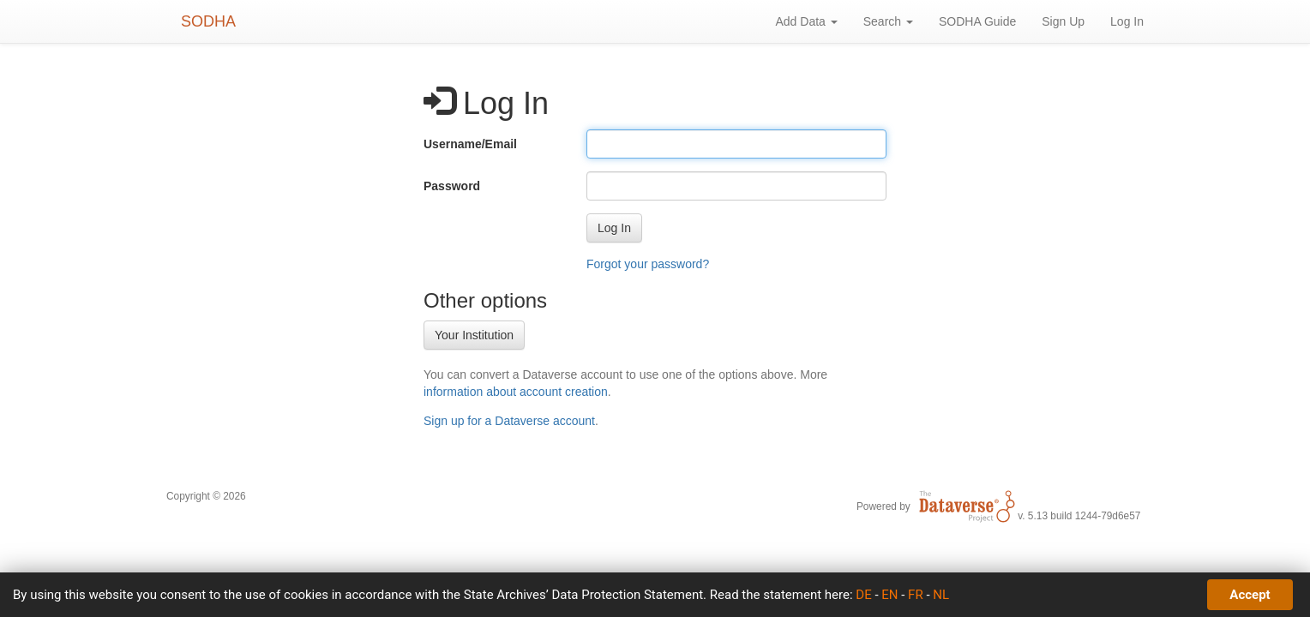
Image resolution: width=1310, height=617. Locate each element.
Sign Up (1063, 21)
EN (889, 594)
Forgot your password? (647, 264)
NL (941, 594)
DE (863, 594)
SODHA (208, 21)
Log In (1127, 21)
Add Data (806, 21)
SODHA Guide (977, 21)
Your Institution (474, 335)
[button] (614, 228)
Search (888, 21)
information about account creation (516, 391)
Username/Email (470, 144)
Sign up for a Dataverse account (509, 421)
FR (915, 594)
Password (452, 186)
